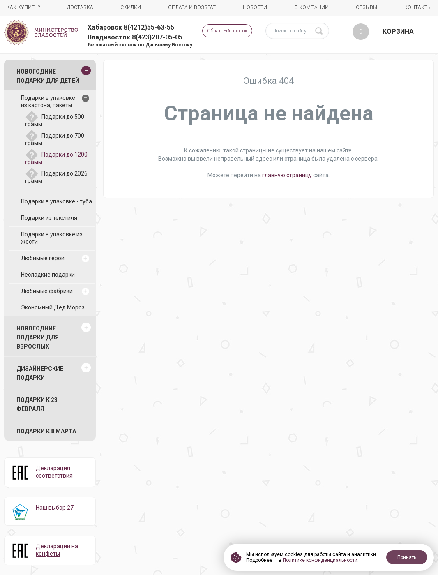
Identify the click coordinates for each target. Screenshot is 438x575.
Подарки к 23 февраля (37, 404)
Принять (406, 557)
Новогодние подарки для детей (47, 76)
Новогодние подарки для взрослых (37, 337)
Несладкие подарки (48, 274)
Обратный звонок (227, 31)
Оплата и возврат (192, 7)
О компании (311, 7)
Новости (255, 7)
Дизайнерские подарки (39, 373)
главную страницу (287, 175)
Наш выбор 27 (55, 507)
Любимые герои (43, 258)
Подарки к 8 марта (46, 431)
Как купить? (23, 7)
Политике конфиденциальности (320, 560)
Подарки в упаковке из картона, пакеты (48, 102)
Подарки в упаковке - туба (56, 201)
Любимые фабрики (47, 291)
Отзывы (366, 7)
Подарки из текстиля (49, 218)
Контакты (417, 7)
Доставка (80, 7)
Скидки (130, 7)
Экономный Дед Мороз (53, 307)
